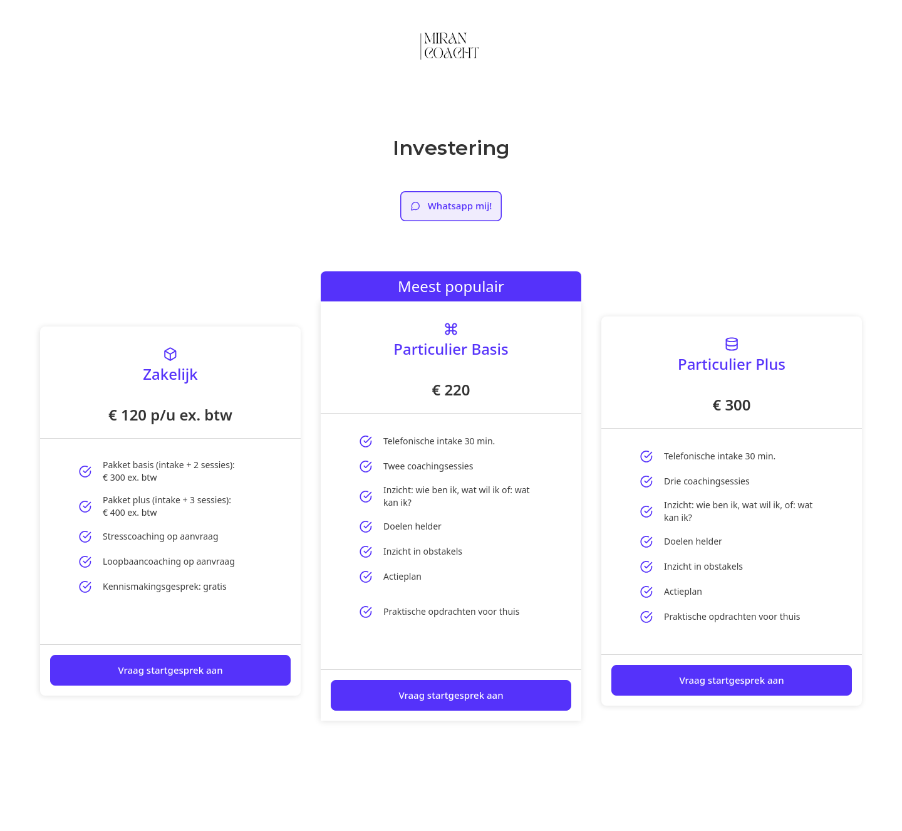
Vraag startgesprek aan (170, 670)
